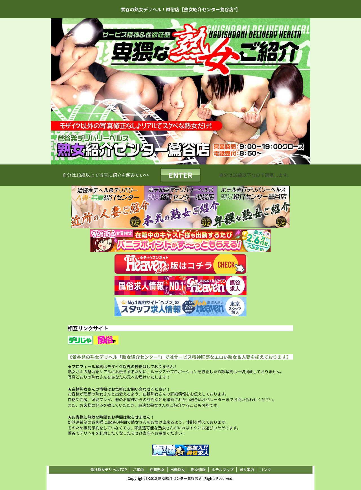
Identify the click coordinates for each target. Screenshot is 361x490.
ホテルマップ (223, 469)
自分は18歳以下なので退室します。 (255, 175)
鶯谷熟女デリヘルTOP (108, 469)
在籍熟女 (157, 469)
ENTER (180, 175)
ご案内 (138, 469)
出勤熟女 (177, 469)
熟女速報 (198, 469)
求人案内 (246, 469)
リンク (265, 469)
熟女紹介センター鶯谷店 (178, 478)
